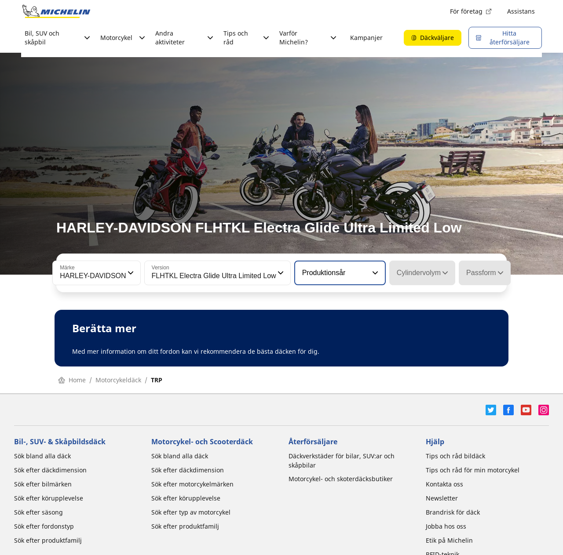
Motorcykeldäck (118, 380)
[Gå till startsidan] (56, 11)
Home (72, 380)
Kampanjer (366, 37)
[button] (129, 273)
